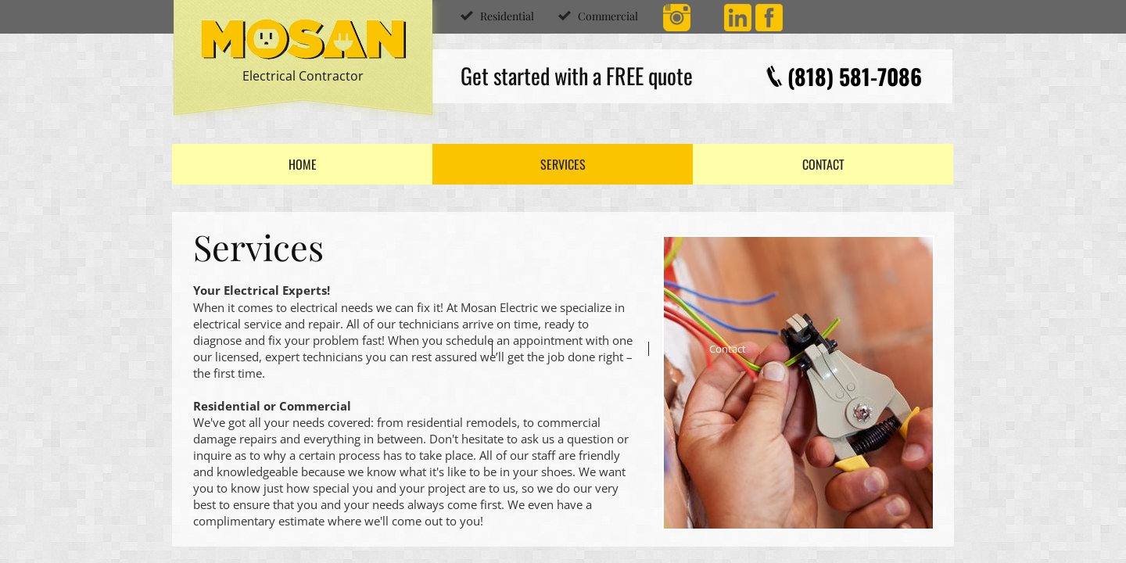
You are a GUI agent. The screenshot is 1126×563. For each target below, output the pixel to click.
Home (303, 164)
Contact (823, 164)
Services (563, 164)
